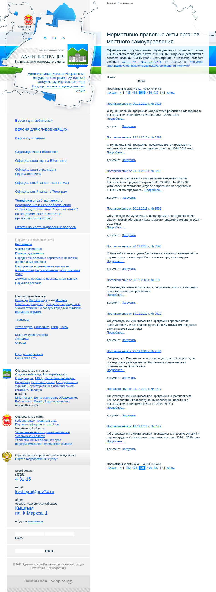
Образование (68, 397)
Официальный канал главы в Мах (42, 183)
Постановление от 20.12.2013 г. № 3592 (134, 208)
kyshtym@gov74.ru (34, 491)
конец (171, 92)
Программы (58, 78)
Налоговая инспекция (60, 378)
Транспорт (22, 319)
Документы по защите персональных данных (46, 278)
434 (134, 92)
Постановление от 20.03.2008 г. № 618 (133, 280)
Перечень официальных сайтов (37, 424)
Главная (111, 2)
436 (149, 92)
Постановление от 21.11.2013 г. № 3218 (134, 171)
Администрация (39, 74)
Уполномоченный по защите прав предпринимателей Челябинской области (43, 441)
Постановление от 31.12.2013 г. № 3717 (134, 388)
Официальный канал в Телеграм (41, 191)
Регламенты (23, 244)
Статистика (38, 568)
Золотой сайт (12, 20)
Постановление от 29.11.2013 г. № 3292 (134, 137)
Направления (75, 74)
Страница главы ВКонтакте (36, 152)
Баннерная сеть (26, 358)
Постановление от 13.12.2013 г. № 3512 (134, 313)
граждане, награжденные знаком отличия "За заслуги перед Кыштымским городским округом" (48, 308)
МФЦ (39, 378)
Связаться (54, 38)
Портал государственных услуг (36, 459)
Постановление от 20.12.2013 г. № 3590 (134, 246)
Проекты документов (29, 253)
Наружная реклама (28, 283)
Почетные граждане (29, 304)
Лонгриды (22, 338)
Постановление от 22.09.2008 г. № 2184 (134, 351)
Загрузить (129, 126)
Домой (45, 38)
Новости (58, 74)
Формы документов (28, 248)
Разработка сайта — (48, 580)
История (61, 300)
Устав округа (24, 327)
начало (112, 92)
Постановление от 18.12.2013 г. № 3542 (134, 426)
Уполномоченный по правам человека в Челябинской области (42, 434)
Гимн (54, 327)
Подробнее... (116, 118)
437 (155, 92)
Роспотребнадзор (55, 374)
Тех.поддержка (56, 568)
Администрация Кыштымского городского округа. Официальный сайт (50, 56)
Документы (41, 78)
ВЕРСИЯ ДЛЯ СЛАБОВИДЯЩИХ (41, 129)
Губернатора (24, 420)
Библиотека (23, 401)
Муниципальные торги (68, 82)
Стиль (63, 327)
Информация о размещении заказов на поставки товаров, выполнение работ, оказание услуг (47, 270)
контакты (35, 521)
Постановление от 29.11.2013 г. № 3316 (134, 103)
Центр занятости (45, 397)
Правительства (46, 420)
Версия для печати (30, 138)
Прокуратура (24, 378)
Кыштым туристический (31, 334)
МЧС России (23, 397)
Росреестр (22, 382)
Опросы (20, 342)
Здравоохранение (57, 401)
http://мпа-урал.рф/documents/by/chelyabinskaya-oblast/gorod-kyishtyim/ (155, 63)
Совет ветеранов (42, 382)
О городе (21, 300)
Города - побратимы (29, 354)
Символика (41, 327)
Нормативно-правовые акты (34, 240)
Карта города (38, 300)
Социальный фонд (28, 374)
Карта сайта (63, 38)
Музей (38, 401)
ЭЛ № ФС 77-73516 (141, 61)
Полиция (36, 390)
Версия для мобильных (33, 120)
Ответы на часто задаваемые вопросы (45, 227)
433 (128, 92)
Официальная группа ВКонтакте (40, 160)
